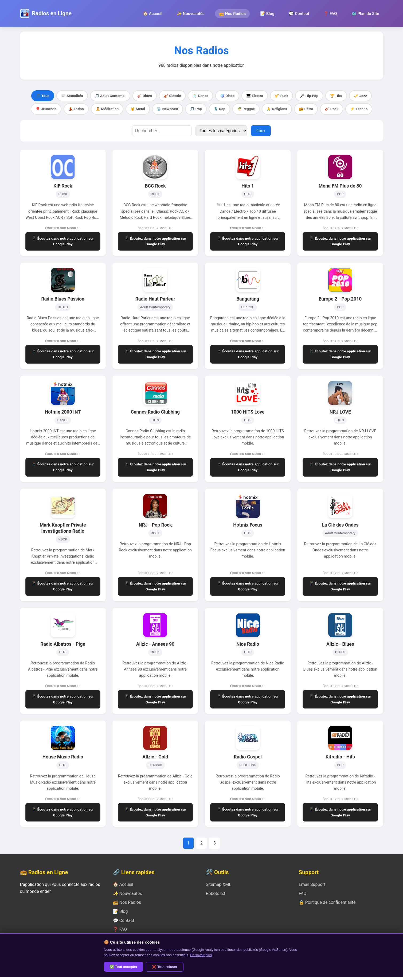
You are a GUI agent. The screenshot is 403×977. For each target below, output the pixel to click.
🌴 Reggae (246, 109)
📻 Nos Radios (232, 13)
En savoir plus (201, 955)
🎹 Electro (254, 96)
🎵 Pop (196, 109)
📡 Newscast (167, 109)
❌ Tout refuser (164, 967)
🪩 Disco (227, 96)
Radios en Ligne (52, 13)
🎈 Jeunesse (46, 109)
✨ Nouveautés (191, 13)
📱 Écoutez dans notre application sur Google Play (62, 241)
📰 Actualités (72, 96)
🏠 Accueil (152, 13)
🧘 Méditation (107, 109)
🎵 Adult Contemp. (110, 96)
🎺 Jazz (360, 96)
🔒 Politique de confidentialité (327, 902)
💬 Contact (299, 13)
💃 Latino (76, 109)
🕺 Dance (200, 96)
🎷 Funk (281, 96)
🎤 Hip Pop (309, 96)
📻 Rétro (306, 109)
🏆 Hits (336, 96)
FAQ (303, 893)
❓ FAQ (330, 13)
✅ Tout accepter (124, 967)
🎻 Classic (172, 96)
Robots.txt (215, 893)
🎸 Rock (331, 109)
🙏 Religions (277, 109)
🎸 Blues (144, 96)
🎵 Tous (42, 96)
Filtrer (260, 131)
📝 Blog (267, 13)
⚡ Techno (358, 109)
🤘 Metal (137, 109)
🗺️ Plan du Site (365, 13)
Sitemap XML (218, 884)
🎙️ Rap (219, 109)
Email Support (312, 884)
